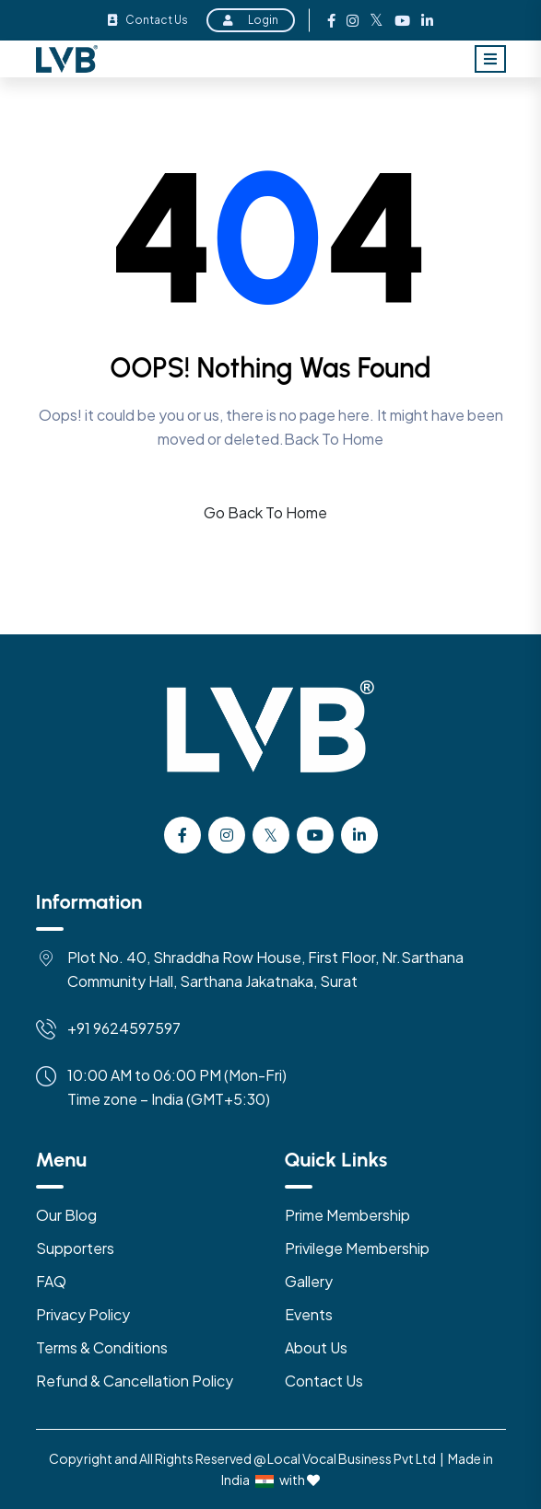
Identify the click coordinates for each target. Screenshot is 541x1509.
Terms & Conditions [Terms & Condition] (102, 1347)
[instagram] (226, 835)
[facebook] (182, 835)
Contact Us (148, 20)
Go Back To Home (265, 512)
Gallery (309, 1281)
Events (309, 1314)
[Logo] (271, 746)
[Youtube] (315, 835)
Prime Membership (347, 1215)
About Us (316, 1347)
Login (250, 20)
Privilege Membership (357, 1248)
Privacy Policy (83, 1314)
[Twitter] (271, 835)
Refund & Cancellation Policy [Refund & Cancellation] (134, 1380)
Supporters (75, 1248)
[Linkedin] (359, 835)
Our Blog (66, 1215)
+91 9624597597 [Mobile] (124, 1028)
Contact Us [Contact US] (324, 1380)
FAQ (51, 1281)
